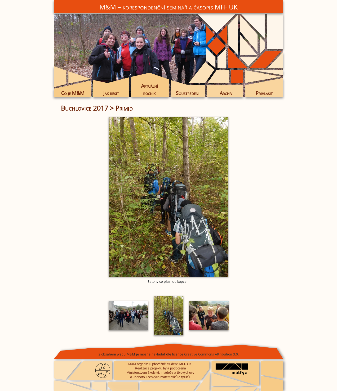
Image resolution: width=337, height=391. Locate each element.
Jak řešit (111, 93)
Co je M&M (72, 93)
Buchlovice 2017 (84, 107)
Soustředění (187, 93)
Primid (124, 107)
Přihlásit (264, 93)
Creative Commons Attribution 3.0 (211, 354)
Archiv (226, 93)
